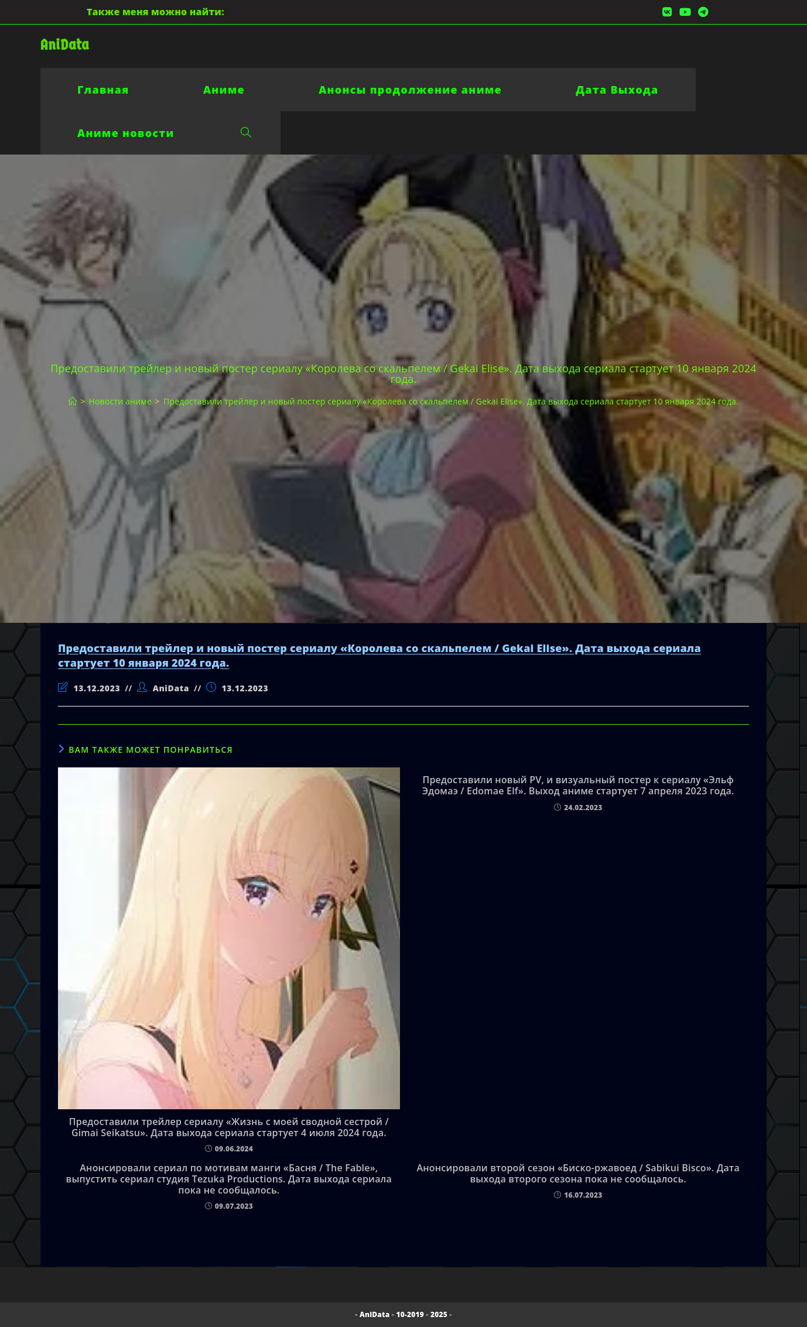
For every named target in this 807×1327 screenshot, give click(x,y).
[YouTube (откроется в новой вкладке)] (685, 12)
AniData (64, 45)
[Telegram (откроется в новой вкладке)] (701, 12)
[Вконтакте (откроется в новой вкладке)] (667, 12)
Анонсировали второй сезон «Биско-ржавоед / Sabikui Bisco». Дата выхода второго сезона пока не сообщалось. (578, 1174)
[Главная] (73, 401)
